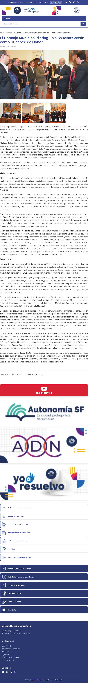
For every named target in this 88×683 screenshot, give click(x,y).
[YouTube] (65, 2)
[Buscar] (41, 24)
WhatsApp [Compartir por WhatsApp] (17, 374)
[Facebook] (69, 2)
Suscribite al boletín (10, 657)
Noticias (9, 33)
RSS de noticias (8, 660)
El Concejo (6, 646)
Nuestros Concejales (11, 649)
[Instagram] (77, 2)
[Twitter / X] (73, 2)
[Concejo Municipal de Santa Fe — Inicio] (44, 10)
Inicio (2, 33)
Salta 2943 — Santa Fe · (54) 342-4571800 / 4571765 (28, 2)
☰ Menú (7, 18)
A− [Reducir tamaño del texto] (52, 2)
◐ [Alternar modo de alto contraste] (60, 2)
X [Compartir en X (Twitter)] (43, 374)
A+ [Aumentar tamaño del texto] (56, 2)
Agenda (5, 654)
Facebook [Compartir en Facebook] (32, 374)
